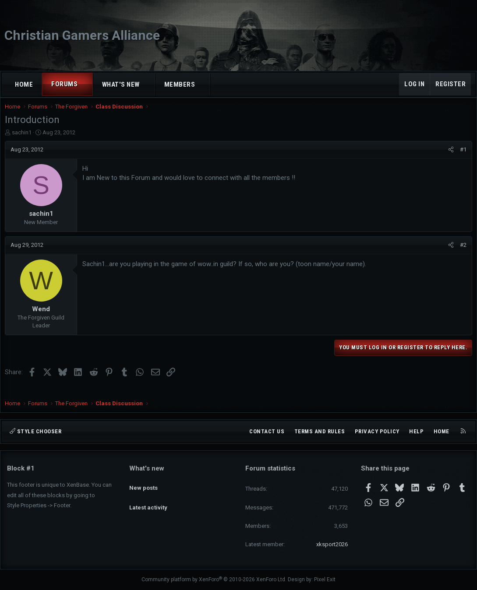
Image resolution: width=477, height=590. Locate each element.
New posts (143, 484)
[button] (85, 84)
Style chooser (35, 431)
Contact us (266, 431)
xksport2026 (332, 544)
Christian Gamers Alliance (82, 35)
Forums (64, 84)
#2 (461, 253)
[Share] (449, 158)
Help (416, 431)
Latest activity (148, 499)
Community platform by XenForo (213, 580)
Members (179, 84)
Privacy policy (377, 431)
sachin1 (24, 141)
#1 (461, 158)
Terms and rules (319, 431)
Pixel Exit (325, 580)
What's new (121, 84)
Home (24, 84)
